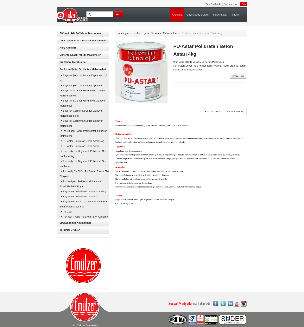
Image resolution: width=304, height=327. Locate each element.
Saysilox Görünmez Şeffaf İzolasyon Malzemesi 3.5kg (81, 113)
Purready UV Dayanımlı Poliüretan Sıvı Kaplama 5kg (83, 154)
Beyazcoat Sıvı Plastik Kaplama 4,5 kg (83, 191)
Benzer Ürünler (213, 111)
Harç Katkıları (68, 47)
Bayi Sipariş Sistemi (198, 14)
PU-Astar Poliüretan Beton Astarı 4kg (82, 141)
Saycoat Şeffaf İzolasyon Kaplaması (81, 85)
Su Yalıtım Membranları (73, 62)
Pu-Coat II (67, 211)
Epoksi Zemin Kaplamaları (75, 222)
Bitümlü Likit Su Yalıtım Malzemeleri (81, 33)
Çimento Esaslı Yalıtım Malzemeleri (80, 54)
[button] (243, 3)
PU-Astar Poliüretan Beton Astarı (80, 146)
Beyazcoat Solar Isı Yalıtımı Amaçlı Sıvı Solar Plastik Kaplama (83, 204)
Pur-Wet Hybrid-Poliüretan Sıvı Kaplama (84, 216)
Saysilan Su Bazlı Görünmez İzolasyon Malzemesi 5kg (83, 93)
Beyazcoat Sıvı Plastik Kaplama (79, 196)
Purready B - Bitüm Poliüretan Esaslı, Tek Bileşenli (84, 174)
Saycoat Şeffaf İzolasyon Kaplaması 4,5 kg (83, 78)
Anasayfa (177, 14)
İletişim (235, 14)
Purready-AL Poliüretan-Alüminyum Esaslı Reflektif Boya (81, 184)
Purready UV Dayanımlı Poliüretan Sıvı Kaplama (83, 164)
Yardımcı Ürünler (70, 229)
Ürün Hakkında (235, 111)
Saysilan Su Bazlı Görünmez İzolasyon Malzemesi (83, 103)
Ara (118, 14)
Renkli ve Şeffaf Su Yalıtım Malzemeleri (83, 69)
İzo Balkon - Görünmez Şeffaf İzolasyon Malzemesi (83, 133)
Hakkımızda (220, 14)
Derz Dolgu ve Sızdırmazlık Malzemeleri (83, 40)
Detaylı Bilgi (238, 76)
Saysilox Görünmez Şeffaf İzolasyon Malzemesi (81, 123)
